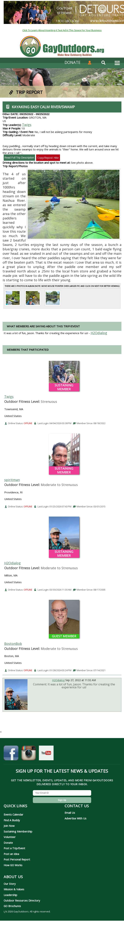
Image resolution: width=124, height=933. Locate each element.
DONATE (73, 62)
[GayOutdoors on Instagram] (28, 755)
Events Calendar (13, 814)
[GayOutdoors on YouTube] (46, 755)
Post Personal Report (17, 859)
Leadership (10, 895)
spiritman (12, 480)
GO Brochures (12, 906)
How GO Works (13, 865)
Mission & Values (14, 889)
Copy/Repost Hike (48, 157)
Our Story (10, 884)
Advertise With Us (75, 818)
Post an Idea (11, 854)
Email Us (70, 812)
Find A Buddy (12, 820)
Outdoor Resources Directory (22, 900)
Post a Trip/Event (14, 848)
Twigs (26, 124)
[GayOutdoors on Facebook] (11, 755)
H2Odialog (12, 563)
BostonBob (13, 643)
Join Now (9, 826)
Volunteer (10, 837)
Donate (8, 842)
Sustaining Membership (18, 831)
